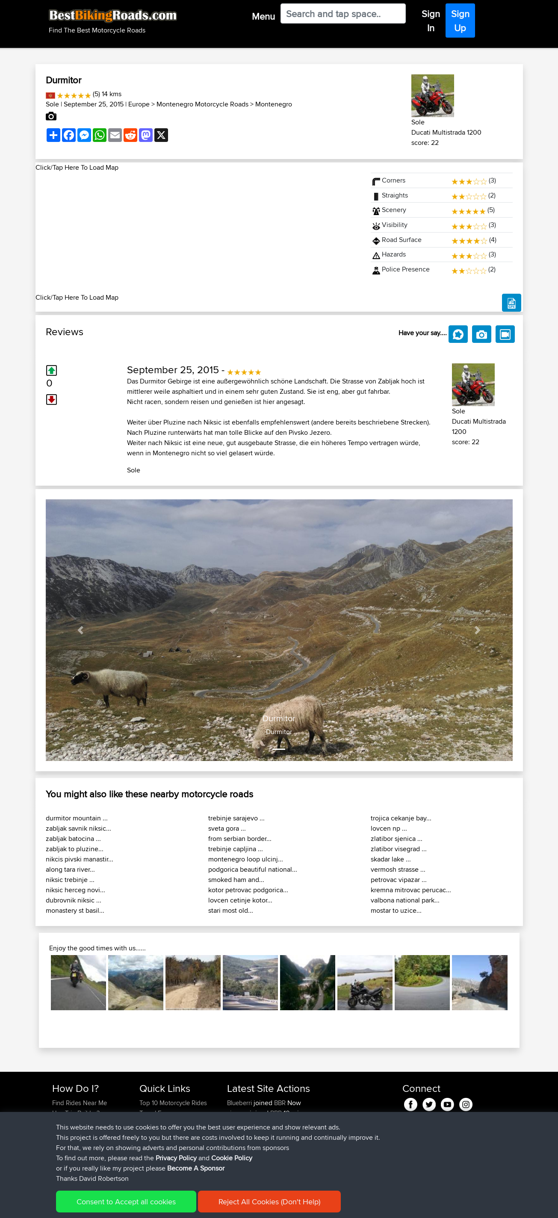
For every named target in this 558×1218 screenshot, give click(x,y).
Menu (263, 16)
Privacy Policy (167, 1205)
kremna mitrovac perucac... (411, 890)
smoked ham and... (236, 880)
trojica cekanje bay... (401, 818)
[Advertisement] (197, 232)
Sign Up (460, 21)
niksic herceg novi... (75, 890)
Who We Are (156, 1133)
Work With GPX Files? (82, 1123)
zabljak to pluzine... (74, 849)
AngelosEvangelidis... (256, 1154)
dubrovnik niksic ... (73, 900)
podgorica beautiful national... (252, 869)
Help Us (150, 1154)
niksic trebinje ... (70, 880)
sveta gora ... (227, 828)
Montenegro (273, 104)
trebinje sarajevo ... (236, 818)
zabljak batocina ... (73, 838)
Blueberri (240, 1102)
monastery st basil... (75, 910)
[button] (81, 630)
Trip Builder (155, 1123)
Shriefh (237, 1143)
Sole (52, 104)
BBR (280, 1102)
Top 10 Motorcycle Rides (173, 1102)
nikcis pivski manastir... (79, 859)
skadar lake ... (391, 859)
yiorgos (238, 1113)
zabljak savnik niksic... (78, 828)
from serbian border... (240, 838)
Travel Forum (157, 1113)
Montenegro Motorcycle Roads (202, 104)
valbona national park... (405, 900)
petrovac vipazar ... (399, 880)
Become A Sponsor (79, 1143)
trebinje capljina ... (235, 849)
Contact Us (154, 1143)
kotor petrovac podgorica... (248, 890)
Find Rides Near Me (79, 1102)
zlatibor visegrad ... (399, 849)
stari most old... (230, 910)
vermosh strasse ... (398, 869)
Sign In (431, 21)
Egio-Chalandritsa (359, 1154)
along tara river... (70, 869)
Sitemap (132, 1205)
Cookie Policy (209, 1205)
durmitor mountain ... (77, 818)
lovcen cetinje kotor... (240, 900)
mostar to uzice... (396, 910)
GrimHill (239, 1123)
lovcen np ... (389, 828)
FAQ (58, 1154)
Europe (139, 104)
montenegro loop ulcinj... (245, 859)
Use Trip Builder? (76, 1113)
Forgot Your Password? (85, 1133)
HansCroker (245, 1133)
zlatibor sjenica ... (396, 838)
